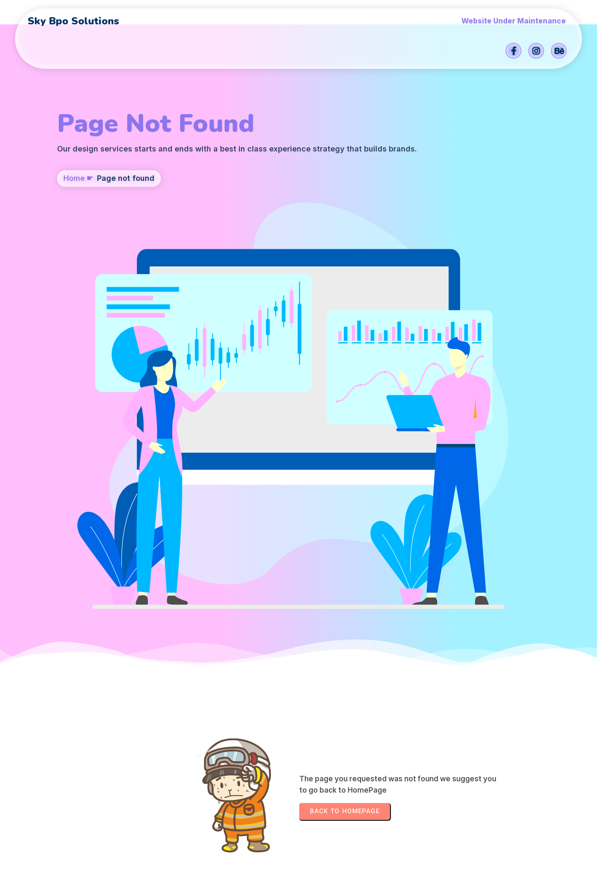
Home (74, 221)
